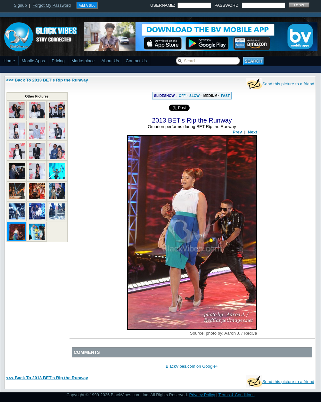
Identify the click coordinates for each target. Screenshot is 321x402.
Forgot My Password (52, 5)
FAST (225, 96)
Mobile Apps (33, 60)
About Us (110, 60)
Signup (20, 5)
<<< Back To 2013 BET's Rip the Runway (47, 80)
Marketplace (83, 60)
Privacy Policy (202, 394)
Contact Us (136, 60)
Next (252, 132)
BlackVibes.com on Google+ (192, 366)
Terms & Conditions (236, 394)
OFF (182, 96)
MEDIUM (210, 96)
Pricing (58, 60)
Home (9, 60)
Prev (237, 132)
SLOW (194, 96)
